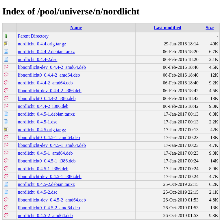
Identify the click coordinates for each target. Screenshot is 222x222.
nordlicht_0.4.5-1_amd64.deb (45, 153)
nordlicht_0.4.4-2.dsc (37, 59)
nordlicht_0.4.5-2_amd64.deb (45, 215)
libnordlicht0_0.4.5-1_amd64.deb (49, 137)
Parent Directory (33, 36)
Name (76, 27)
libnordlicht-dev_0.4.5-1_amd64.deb (52, 145)
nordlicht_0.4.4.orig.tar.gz (42, 43)
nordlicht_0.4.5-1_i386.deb (43, 168)
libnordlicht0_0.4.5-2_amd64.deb (49, 207)
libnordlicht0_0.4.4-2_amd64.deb (49, 75)
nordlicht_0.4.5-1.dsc (37, 121)
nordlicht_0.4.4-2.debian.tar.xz (46, 51)
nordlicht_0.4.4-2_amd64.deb (45, 82)
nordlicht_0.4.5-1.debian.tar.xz (46, 114)
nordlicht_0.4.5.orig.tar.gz (42, 129)
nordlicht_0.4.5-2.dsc (37, 192)
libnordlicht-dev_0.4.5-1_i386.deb (50, 176)
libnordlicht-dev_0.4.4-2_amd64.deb (52, 67)
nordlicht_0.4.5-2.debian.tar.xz (46, 184)
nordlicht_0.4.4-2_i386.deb (43, 106)
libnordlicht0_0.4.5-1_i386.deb (47, 160)
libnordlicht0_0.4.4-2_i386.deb (47, 98)
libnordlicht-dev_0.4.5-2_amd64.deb (52, 199)
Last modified (168, 27)
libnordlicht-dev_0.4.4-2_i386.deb (50, 90)
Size (210, 27)
